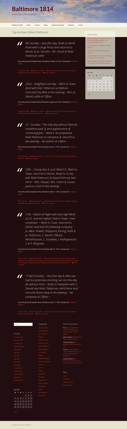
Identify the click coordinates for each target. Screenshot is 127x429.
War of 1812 (41, 395)
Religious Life (42, 380)
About (46, 25)
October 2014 (18, 343)
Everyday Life (42, 352)
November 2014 (18, 340)
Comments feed (68, 382)
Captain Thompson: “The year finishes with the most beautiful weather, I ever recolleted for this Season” (99, 40)
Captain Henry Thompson (55, 70)
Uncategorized (42, 392)
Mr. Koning (61, 260)
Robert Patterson (35, 73)
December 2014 (18, 337)
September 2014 (19, 346)
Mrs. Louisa (26, 203)
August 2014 (17, 349)
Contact (37, 25)
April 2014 (17, 362)
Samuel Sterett (65, 262)
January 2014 (18, 371)
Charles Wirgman (66, 258)
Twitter (80, 25)
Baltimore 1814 (42, 340)
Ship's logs (41, 386)
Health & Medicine (43, 358)
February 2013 (18, 380)
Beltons (49, 111)
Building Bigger (42, 349)
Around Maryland (43, 331)
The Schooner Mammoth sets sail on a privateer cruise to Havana (72, 361)
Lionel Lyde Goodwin (51, 260)
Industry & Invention (44, 361)
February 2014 (18, 368)
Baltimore (35, 70)
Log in (65, 376)
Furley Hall (64, 201)
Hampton (68, 156)
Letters (40, 368)
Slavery (40, 389)
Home (28, 25)
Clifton (70, 111)
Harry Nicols (66, 70)
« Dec (88, 94)
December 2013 (18, 374)
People (40, 371)
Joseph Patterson (38, 260)
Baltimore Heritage (58, 25)
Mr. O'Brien (67, 260)
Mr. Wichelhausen (31, 262)
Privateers (41, 377)
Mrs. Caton (71, 201)
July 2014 (16, 353)
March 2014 (17, 365)
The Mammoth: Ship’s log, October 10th (72, 344)
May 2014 (16, 359)
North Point (26, 73)
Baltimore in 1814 (17, 25)
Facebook (71, 25)
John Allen (30, 260)
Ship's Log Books (43, 383)
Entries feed (66, 379)
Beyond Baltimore (43, 346)
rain (48, 262)
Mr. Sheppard (22, 262)
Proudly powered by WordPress (21, 425)
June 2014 (17, 356)
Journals (41, 70)
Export (40, 355)
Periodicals (41, 374)
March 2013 (17, 377)
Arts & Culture (42, 334)
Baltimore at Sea (43, 343)
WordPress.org (67, 385)
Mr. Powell (74, 260)
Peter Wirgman (41, 262)
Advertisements (43, 328)
